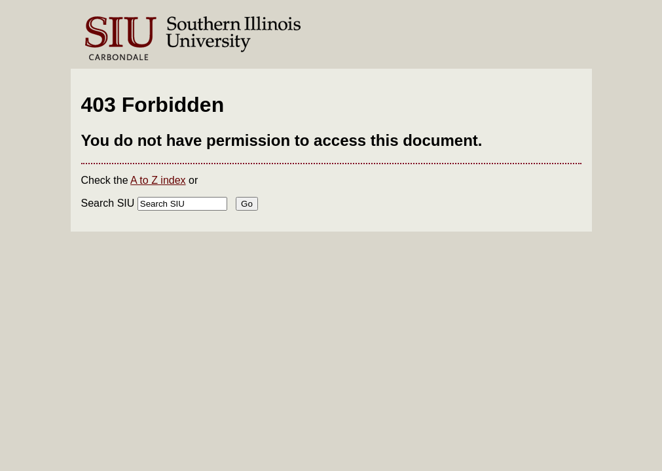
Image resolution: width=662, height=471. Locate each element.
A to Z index (158, 180)
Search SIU (108, 203)
